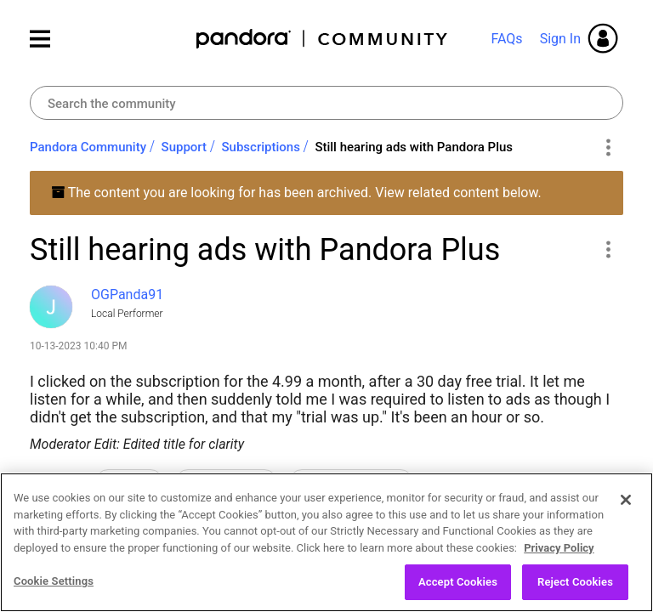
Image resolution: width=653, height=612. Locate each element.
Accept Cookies (457, 583)
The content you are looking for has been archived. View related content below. (296, 192)
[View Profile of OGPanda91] (127, 294)
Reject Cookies (575, 583)
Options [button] (607, 148)
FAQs (506, 39)
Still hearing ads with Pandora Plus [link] (414, 147)
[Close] (625, 501)
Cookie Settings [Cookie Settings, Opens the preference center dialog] (54, 582)
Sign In (560, 39)
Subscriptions (261, 147)
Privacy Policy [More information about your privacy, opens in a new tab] (558, 548)
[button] (607, 249)
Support (184, 147)
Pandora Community (322, 39)
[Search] (326, 103)
